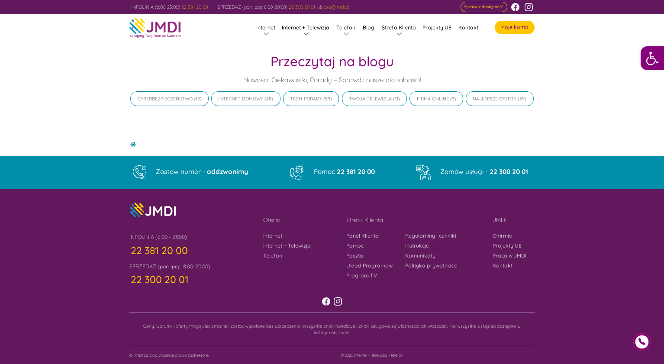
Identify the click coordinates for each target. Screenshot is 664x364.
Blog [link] (368, 27)
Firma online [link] (433, 99)
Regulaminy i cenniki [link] (430, 235)
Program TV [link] (361, 275)
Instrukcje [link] (417, 245)
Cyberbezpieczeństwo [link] (165, 99)
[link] (652, 58)
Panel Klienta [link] (362, 235)
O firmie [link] (502, 235)
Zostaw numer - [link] (202, 171)
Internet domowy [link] (240, 99)
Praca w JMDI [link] (509, 255)
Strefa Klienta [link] (399, 27)
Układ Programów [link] (369, 265)
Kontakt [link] (468, 27)
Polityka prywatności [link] (431, 265)
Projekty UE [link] (436, 27)
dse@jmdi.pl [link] (336, 7)
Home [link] (136, 143)
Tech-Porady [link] (306, 99)
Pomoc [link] (344, 171)
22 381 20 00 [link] (194, 7)
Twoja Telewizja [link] (370, 99)
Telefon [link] (345, 27)
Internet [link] (265, 27)
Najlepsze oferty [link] (494, 99)
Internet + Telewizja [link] (305, 27)
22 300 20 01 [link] (302, 7)
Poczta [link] (354, 255)
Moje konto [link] (514, 27)
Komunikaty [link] (420, 255)
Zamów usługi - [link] (484, 171)
